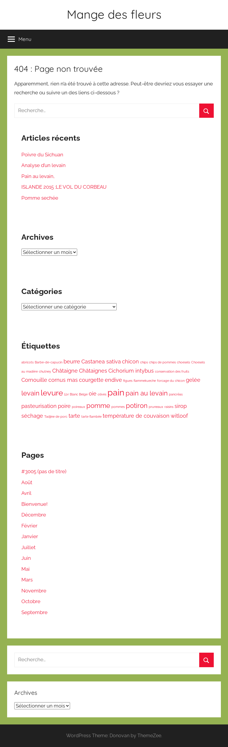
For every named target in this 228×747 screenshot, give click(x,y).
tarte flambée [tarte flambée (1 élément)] (91, 416)
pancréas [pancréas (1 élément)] (176, 394)
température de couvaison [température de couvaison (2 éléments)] (136, 416)
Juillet (28, 547)
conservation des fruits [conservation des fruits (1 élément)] (172, 371)
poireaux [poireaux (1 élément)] (78, 407)
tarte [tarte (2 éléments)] (74, 416)
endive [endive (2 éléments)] (113, 380)
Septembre (34, 612)
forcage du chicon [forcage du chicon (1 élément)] (171, 380)
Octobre (30, 601)
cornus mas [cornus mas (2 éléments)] (63, 380)
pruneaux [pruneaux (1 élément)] (156, 407)
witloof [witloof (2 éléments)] (179, 416)
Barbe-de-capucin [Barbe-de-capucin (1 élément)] (48, 362)
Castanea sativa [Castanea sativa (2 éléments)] (101, 361)
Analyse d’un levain (43, 165)
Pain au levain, (38, 176)
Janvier (29, 536)
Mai (25, 569)
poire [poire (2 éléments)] (64, 406)
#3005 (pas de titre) (43, 471)
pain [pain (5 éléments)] (115, 392)
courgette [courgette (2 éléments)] (91, 380)
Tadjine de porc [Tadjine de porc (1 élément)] (55, 416)
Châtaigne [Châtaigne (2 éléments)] (65, 371)
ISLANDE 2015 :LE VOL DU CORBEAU (64, 187)
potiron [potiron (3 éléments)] (137, 405)
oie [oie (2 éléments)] (92, 393)
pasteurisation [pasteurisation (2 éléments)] (39, 406)
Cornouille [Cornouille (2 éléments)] (34, 380)
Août (26, 482)
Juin (26, 558)
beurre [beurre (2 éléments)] (72, 361)
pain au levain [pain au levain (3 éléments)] (147, 393)
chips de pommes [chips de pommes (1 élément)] (162, 362)
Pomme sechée (39, 198)
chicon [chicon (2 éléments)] (130, 361)
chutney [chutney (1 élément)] (45, 371)
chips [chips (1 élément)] (144, 362)
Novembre (33, 591)
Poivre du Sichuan (42, 155)
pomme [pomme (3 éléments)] (98, 405)
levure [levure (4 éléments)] (52, 392)
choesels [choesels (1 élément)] (183, 362)
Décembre (33, 515)
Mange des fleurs (114, 14)
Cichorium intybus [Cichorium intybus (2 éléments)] (131, 371)
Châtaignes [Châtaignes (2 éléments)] (93, 371)
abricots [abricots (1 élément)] (27, 362)
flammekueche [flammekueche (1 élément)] (145, 380)
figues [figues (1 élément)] (127, 380)
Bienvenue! (34, 504)
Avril (26, 493)
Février (29, 526)
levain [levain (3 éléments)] (30, 393)
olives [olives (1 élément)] (102, 394)
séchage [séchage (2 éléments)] (32, 416)
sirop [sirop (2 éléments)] (181, 406)
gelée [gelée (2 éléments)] (193, 380)
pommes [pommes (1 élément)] (118, 407)
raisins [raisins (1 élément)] (168, 407)
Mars (27, 580)
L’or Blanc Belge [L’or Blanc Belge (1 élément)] (76, 394)
